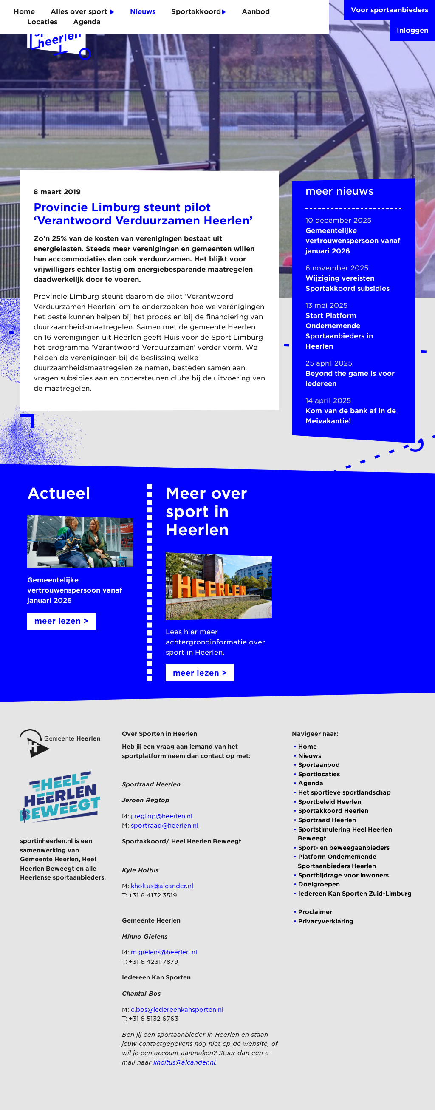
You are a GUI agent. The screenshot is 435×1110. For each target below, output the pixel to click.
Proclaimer (315, 911)
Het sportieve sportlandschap (344, 792)
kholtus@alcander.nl (162, 885)
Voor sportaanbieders (389, 10)
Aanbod (256, 12)
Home (24, 12)
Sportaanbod (319, 764)
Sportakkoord (198, 12)
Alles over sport (82, 12)
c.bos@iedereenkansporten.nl (177, 1009)
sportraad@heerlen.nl (164, 825)
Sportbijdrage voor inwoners (343, 875)
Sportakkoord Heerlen (333, 810)
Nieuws (142, 12)
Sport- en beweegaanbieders (344, 847)
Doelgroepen (319, 884)
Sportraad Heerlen (327, 819)
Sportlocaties (319, 774)
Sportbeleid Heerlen (329, 801)
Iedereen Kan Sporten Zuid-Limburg (355, 893)
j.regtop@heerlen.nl (161, 816)
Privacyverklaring (325, 921)
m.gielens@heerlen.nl (164, 952)
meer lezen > (61, 620)
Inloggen (412, 30)
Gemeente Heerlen (49, 859)
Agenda (87, 22)
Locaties (42, 22)
